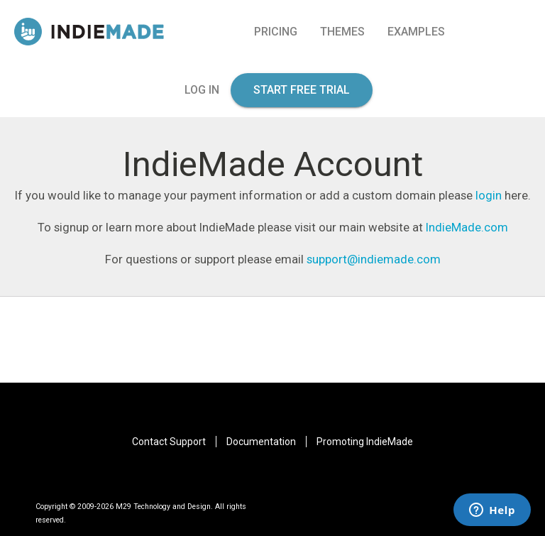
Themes (342, 32)
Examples (416, 32)
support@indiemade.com (374, 259)
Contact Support (169, 441)
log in (202, 90)
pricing (275, 32)
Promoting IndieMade (364, 441)
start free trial (301, 90)
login (488, 195)
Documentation (261, 441)
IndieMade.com (467, 227)
